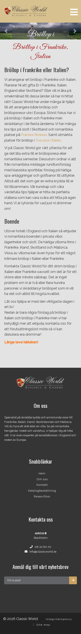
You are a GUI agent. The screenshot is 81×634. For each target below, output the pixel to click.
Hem (42, 473)
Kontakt (42, 484)
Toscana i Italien (48, 140)
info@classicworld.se (42, 551)
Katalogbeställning (42, 490)
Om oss (42, 479)
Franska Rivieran (34, 135)
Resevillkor (42, 496)
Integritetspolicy (59, 619)
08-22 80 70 (43, 546)
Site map (43, 624)
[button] (6, 31)
